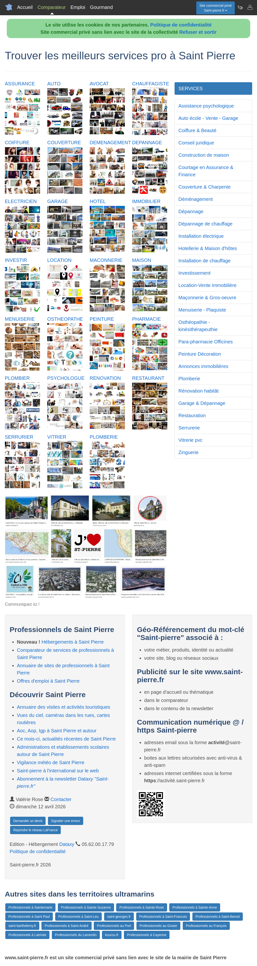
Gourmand (101, 7)
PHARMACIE (146, 319)
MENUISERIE (20, 319)
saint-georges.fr (119, 916)
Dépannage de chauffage (205, 223)
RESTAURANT (148, 378)
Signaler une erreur (65, 821)
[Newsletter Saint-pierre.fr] (240, 7)
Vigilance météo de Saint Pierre (50, 762)
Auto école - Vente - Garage (208, 118)
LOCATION (59, 260)
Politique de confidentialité (180, 24)
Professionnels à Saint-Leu (78, 916)
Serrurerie (189, 427)
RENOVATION (105, 378)
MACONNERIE (106, 260)
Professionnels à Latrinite (27, 935)
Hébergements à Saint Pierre (72, 642)
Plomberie (189, 378)
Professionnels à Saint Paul (29, 916)
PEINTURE (102, 319)
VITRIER (56, 437)
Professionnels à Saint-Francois (163, 916)
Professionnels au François (206, 926)
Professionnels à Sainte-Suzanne (86, 907)
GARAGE (57, 201)
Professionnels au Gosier (158, 926)
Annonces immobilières (203, 366)
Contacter (61, 799)
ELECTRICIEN (21, 201)
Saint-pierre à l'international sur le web (58, 770)
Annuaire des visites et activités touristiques (63, 707)
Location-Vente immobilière (207, 285)
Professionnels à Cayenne (146, 935)
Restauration (192, 415)
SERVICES (190, 88)
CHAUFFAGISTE (150, 83)
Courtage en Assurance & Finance (205, 171)
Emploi (77, 7)
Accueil (25, 7)
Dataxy (66, 844)
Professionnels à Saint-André (66, 926)
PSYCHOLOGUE (65, 378)
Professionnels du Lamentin (76, 935)
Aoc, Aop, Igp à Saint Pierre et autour (56, 730)
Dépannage (190, 211)
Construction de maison (203, 155)
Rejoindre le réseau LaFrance (35, 830)
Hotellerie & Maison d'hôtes (207, 248)
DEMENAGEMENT (110, 142)
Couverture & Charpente (204, 187)
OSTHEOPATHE (65, 319)
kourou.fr (111, 935)
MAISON (141, 260)
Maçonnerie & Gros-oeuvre (207, 297)
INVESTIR (16, 260)
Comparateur (51, 7)
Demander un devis (27, 821)
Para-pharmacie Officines (205, 341)
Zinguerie (188, 452)
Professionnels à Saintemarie (30, 907)
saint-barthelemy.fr (22, 926)
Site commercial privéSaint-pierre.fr (215, 8)
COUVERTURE (64, 142)
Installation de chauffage (204, 260)
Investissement (194, 273)
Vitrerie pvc (190, 440)
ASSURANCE (20, 83)
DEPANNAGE (147, 142)
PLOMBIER (17, 378)
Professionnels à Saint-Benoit (218, 916)
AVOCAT (99, 83)
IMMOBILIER (146, 201)
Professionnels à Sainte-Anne (194, 907)
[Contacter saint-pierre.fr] (250, 7)
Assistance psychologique (206, 106)
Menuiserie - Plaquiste (202, 310)
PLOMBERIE (104, 437)
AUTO (54, 83)
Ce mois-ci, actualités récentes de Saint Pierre (66, 739)
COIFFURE (17, 142)
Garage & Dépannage (201, 403)
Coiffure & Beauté (197, 130)
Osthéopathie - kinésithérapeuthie (197, 326)
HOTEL (98, 201)
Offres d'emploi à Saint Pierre (48, 681)
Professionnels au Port (114, 926)
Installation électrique (201, 236)
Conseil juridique (196, 142)
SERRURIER (19, 437)
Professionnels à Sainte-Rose (141, 907)
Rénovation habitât (198, 391)
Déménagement (195, 199)
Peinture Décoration (199, 354)
